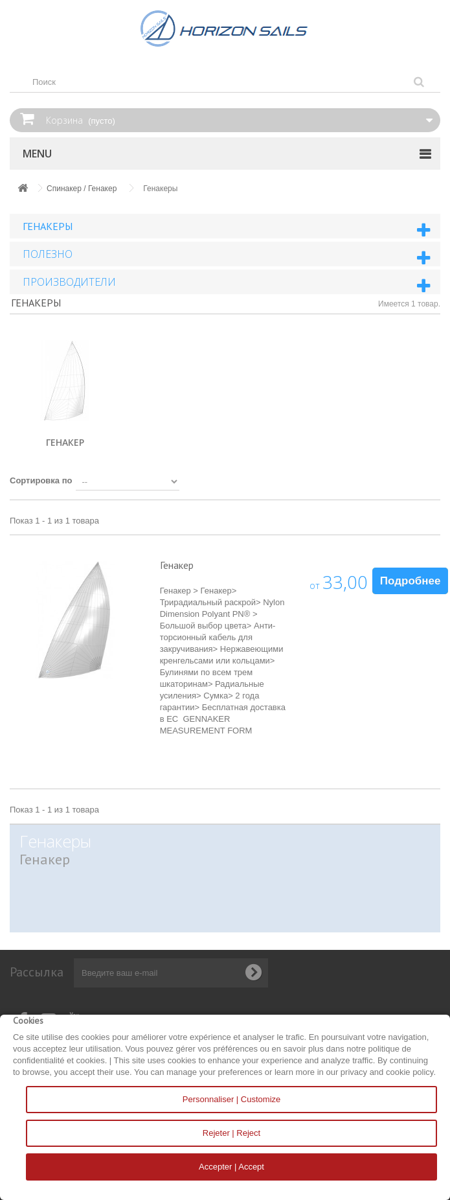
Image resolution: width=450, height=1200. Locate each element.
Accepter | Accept (231, 1166)
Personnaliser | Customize (232, 1099)
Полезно (48, 254)
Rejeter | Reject (231, 1133)
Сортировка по (41, 480)
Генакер (65, 442)
